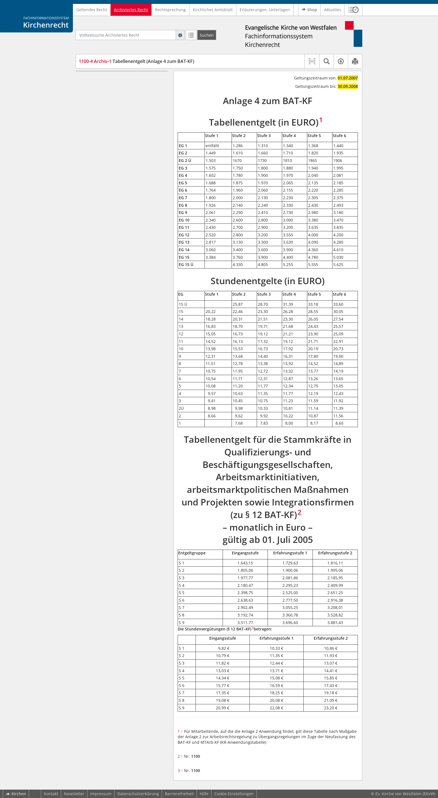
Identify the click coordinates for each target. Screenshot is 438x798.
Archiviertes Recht (131, 9)
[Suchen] (206, 35)
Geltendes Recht (91, 9)
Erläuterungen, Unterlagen (265, 9)
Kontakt (51, 793)
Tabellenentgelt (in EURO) (104, 79)
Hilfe (204, 793)
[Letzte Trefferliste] (191, 35)
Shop (309, 10)
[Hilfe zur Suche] (180, 35)
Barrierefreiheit (179, 793)
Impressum (100, 793)
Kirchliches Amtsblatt (213, 9)
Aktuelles (332, 9)
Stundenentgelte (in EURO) (105, 87)
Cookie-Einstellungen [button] (234, 793)
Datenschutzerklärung (138, 793)
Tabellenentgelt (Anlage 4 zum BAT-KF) (136, 61)
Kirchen (16, 793)
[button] (353, 10)
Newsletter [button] (74, 793)
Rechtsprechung (170, 9)
